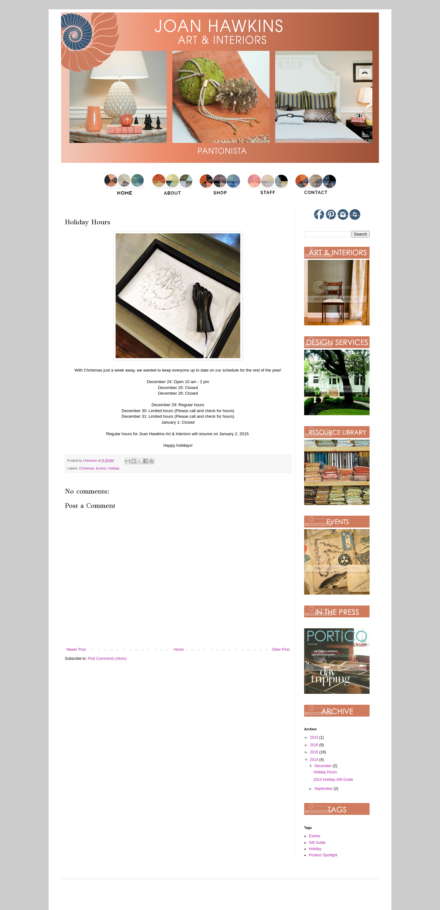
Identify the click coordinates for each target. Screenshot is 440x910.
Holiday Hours (325, 772)
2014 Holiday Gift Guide (333, 779)
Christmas (86, 468)
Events (101, 468)
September (324, 788)
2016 (314, 745)
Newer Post (76, 649)
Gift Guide (317, 842)
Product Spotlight (323, 855)
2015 (314, 752)
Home (179, 649)
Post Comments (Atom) (107, 658)
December (323, 766)
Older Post (280, 649)
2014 (314, 759)
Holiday (113, 468)
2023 (314, 737)
